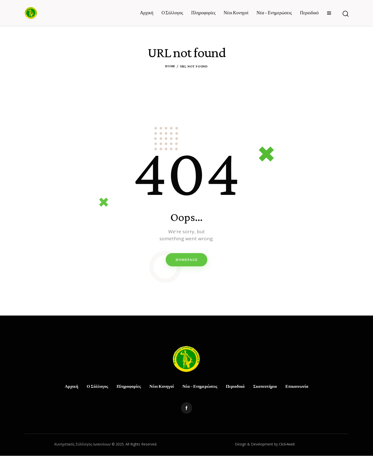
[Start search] (345, 14)
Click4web (287, 444)
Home (170, 66)
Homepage (186, 260)
